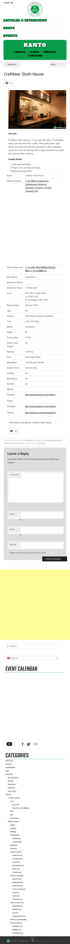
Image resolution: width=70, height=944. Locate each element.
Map (7, 771)
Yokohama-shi (19, 443)
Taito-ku (16, 896)
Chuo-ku (16, 862)
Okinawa (35, 55)
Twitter (29, 744)
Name (15, 515)
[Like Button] (7, 83)
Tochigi (13, 848)
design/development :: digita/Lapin (46, 940)
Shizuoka (12, 791)
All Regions (13, 777)
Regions (9, 774)
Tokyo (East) (16, 852)
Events (10, 35)
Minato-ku (17, 909)
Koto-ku (16, 869)
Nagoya (15, 805)
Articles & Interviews (25, 20)
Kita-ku (15, 892)
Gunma (13, 828)
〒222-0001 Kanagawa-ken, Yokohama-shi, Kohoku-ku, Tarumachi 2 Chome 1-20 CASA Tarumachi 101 (38, 186)
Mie (11, 815)
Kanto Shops (14, 821)
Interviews (10, 767)
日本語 (6, 3)
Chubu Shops (14, 798)
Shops (8, 28)
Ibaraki (13, 832)
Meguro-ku (17, 906)
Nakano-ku (17, 926)
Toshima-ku (17, 899)
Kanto (19, 52)
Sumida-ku (17, 872)
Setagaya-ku (17, 933)
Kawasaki (16, 838)
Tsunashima (8, 443)
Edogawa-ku (18, 865)
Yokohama (28, 440)
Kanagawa (14, 835)
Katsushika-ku (18, 889)
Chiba (12, 825)
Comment (14, 474)
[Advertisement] (35, 604)
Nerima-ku (16, 929)
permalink (41, 443)
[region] (37, 109)
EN (12, 3)
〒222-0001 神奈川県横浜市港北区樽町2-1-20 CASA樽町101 (40, 269)
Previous (10, 64)
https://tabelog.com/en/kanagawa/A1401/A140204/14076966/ (40, 412)
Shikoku (49, 52)
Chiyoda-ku (17, 859)
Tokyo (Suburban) (18, 919)
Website (13, 544)
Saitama (13, 845)
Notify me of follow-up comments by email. (28, 553)
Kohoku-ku (59, 440)
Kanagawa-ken (48, 440)
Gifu (12, 811)
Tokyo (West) (16, 923)
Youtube (9, 744)
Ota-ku (15, 913)
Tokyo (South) (16, 902)
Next (54, 64)
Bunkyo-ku (17, 855)
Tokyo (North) (16, 875)
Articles (9, 761)
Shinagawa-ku (18, 916)
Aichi (12, 801)
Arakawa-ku (17, 882)
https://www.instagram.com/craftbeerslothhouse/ (40, 406)
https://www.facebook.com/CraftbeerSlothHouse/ (40, 394)
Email (15, 530)
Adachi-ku (16, 879)
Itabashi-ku (17, 886)
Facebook (22, 744)
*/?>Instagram (17, 744)
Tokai (34, 52)
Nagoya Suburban (20, 808)
